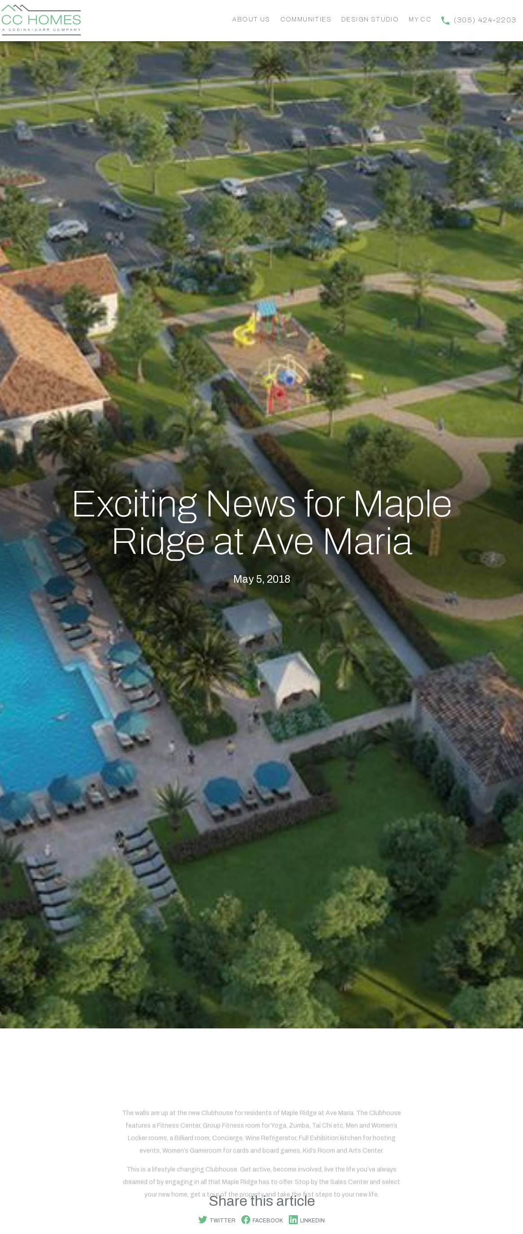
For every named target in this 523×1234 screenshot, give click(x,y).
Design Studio (370, 19)
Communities (305, 19)
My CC (420, 19)
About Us (251, 19)
